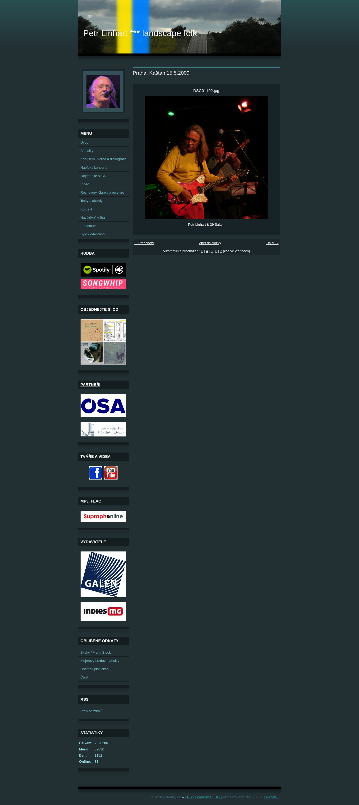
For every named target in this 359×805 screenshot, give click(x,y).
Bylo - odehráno (93, 234)
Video (85, 184)
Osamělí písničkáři (95, 669)
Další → (272, 243)
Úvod (85, 142)
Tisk (217, 797)
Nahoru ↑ (273, 797)
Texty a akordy (92, 201)
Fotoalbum (89, 226)
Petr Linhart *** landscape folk (140, 33)
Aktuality (87, 151)
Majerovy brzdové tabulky (100, 661)
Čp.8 (84, 677)
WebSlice (204, 797)
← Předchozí (144, 243)
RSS (190, 797)
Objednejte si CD (94, 176)
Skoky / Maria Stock (96, 652)
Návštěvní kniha (93, 218)
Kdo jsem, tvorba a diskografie (104, 159)
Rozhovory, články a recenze (102, 192)
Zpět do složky (210, 243)
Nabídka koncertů (94, 168)
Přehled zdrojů (92, 711)
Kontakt (86, 209)
